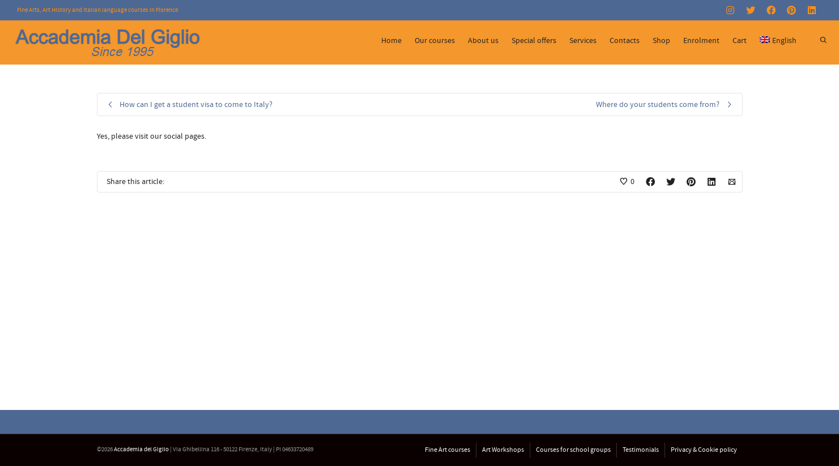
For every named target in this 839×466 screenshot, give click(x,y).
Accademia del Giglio (141, 450)
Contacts (625, 41)
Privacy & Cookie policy (704, 450)
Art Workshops (503, 450)
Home (391, 41)
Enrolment (701, 41)
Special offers (534, 41)
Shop (661, 41)
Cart (739, 41)
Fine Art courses (447, 450)
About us (483, 41)
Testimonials (641, 450)
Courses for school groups (573, 450)
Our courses (435, 41)
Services (583, 41)
